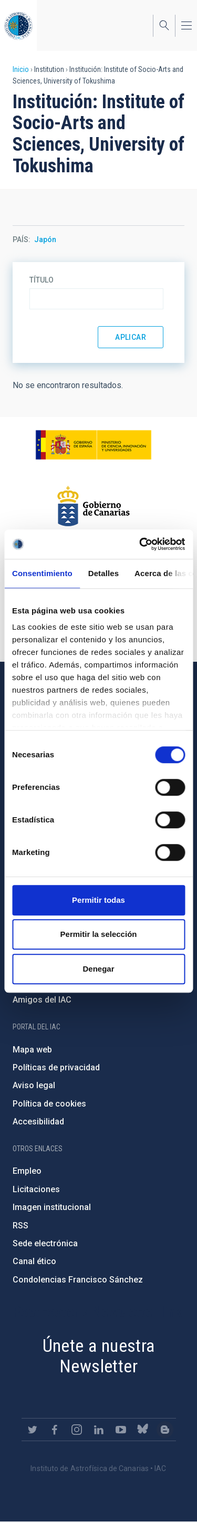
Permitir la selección (98, 934)
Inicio (21, 69)
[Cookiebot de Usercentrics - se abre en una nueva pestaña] (140, 544)
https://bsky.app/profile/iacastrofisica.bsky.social (143, 1430)
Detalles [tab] (103, 573)
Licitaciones (36, 1189)
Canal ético (34, 1261)
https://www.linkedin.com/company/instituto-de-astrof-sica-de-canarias (99, 1430)
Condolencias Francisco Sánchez (78, 1280)
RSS (20, 1226)
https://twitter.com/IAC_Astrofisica (33, 1430)
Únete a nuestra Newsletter (99, 1356)
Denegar (98, 968)
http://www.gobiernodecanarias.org (93, 506)
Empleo (27, 1171)
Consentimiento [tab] (42, 573)
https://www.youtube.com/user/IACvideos (121, 1430)
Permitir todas (98, 899)
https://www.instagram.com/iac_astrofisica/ (77, 1430)
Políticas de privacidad (56, 1067)
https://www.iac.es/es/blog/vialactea (165, 1430)
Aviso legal (34, 1085)
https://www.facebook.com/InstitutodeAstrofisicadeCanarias (55, 1430)
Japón (45, 239)
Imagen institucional (52, 1207)
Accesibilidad (38, 1122)
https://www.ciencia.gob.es (93, 445)
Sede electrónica (45, 1243)
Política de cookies (49, 1104)
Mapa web (32, 1050)
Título (41, 280)
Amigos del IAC (42, 1000)
